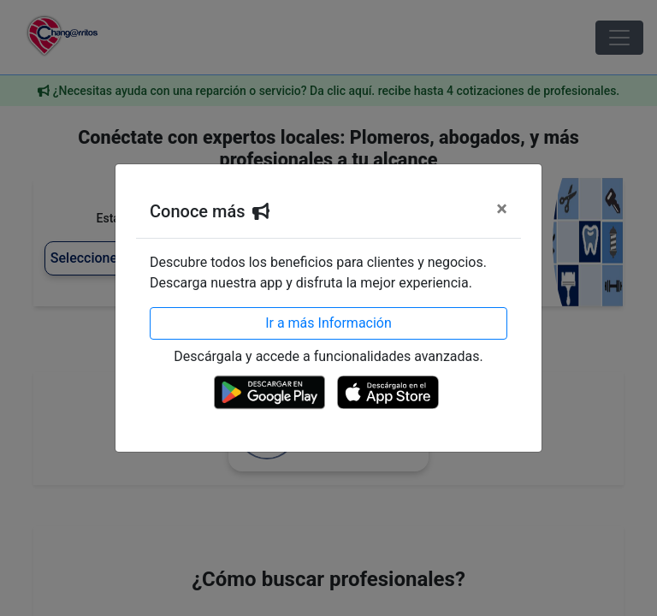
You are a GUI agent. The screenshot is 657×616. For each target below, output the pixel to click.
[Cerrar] (501, 209)
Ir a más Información (328, 323)
